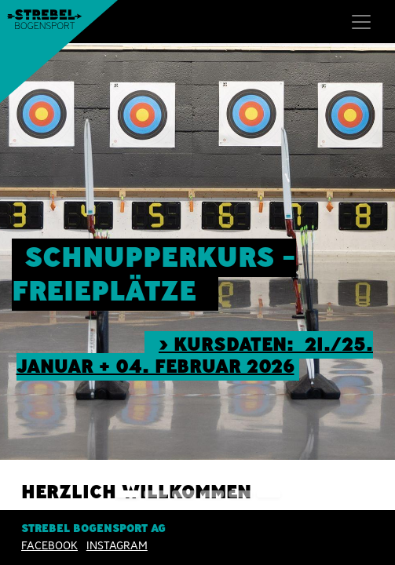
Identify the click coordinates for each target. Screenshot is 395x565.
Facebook (49, 545)
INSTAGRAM (117, 545)
